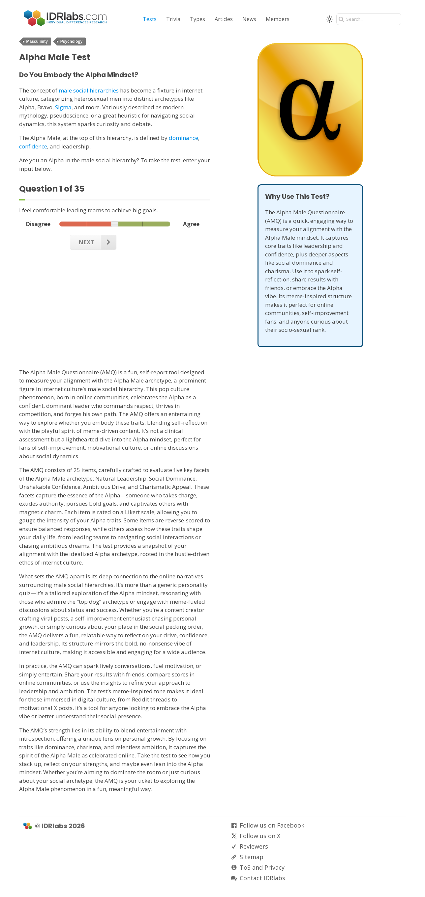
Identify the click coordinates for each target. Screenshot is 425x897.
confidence (33, 146)
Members (277, 19)
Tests (150, 19)
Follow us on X (260, 836)
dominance (183, 138)
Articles (224, 19)
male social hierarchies (89, 90)
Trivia (173, 19)
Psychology (71, 41)
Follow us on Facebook (272, 825)
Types (197, 19)
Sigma (63, 107)
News (249, 19)
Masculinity (37, 41)
